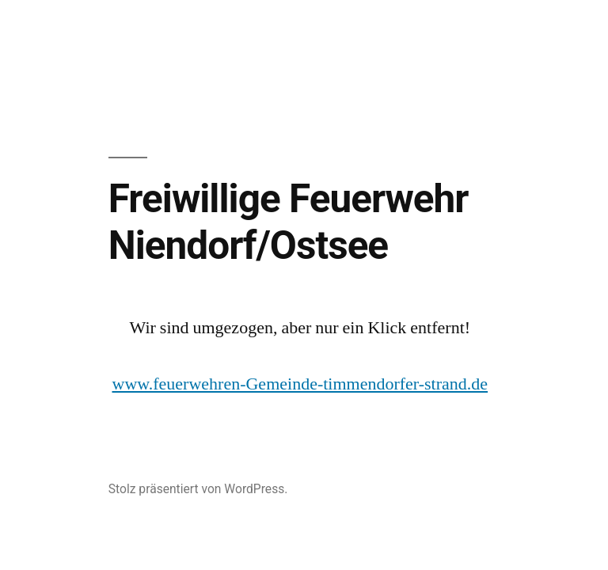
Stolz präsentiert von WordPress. (198, 488)
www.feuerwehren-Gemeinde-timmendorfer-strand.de (300, 384)
